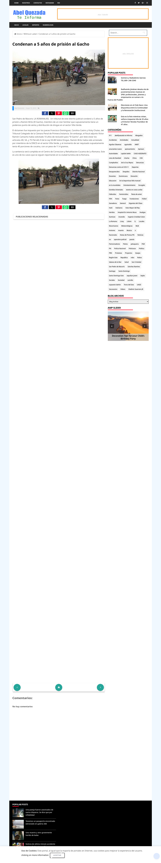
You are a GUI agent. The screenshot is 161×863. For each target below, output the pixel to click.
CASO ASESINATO (140, 153)
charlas (126, 158)
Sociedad (121, 280)
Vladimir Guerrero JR (135, 289)
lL (135, 221)
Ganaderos (113, 203)
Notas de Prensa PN (127, 235)
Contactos (37, 3)
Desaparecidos (114, 172)
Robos (139, 257)
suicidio (130, 280)
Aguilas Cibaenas (115, 144)
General (123, 203)
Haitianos (119, 208)
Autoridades (113, 153)
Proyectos (128, 253)
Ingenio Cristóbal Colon (136, 217)
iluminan (112, 217)
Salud (127, 262)
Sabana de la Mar (115, 262)
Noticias (140, 235)
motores (112, 230)
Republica (124, 257)
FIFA (110, 199)
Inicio (16, 25)
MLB (137, 226)
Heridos (112, 212)
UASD (139, 285)
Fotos (117, 199)
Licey (122, 221)
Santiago (112, 271)
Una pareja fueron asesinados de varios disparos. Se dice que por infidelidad (39, 812)
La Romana (113, 221)
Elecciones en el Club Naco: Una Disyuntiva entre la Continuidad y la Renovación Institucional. (134, 108)
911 (110, 135)
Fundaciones (134, 199)
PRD (110, 253)
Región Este (113, 257)
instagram (50, 3)
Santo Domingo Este (116, 276)
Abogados (139, 135)
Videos (122, 289)
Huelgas (143, 212)
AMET (137, 144)
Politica (141, 248)
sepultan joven (132, 276)
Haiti (110, 208)
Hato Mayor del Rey (133, 208)
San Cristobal (136, 262)
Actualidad (135, 140)
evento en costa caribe (134, 190)
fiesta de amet (136, 194)
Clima (134, 158)
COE (141, 158)
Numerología (48, 25)
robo (132, 257)
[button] (45, 113)
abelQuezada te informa (123, 135)
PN (110, 248)
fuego (124, 199)
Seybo (142, 276)
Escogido (141, 185)
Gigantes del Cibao (135, 203)
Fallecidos (112, 194)
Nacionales (113, 235)
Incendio (121, 217)
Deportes (35, 25)
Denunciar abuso (68, 806)
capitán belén (126, 153)
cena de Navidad (115, 158)
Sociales (112, 280)
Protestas (118, 253)
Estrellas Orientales (116, 190)
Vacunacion (113, 289)
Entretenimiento (129, 185)
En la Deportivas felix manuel (129, 181)
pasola (132, 239)
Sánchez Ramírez (134, 267)
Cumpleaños (113, 163)
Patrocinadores (114, 244)
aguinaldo (128, 144)
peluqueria (135, 244)
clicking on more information (35, 855)
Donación (134, 176)
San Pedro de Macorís (117, 267)
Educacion (112, 181)
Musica (129, 230)
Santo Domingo (124, 271)
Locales (25, 25)
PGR (143, 244)
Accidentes (113, 140)
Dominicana (123, 176)
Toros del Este (129, 285)
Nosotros (26, 3)
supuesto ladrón (115, 285)
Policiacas (132, 248)
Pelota (125, 244)
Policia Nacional (120, 248)
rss (58, 3)
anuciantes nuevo (115, 149)
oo (110, 239)
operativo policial (120, 239)
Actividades (124, 140)
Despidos (126, 172)
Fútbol (144, 199)
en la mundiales (114, 185)
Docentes (112, 176)
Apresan (141, 149)
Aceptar (57, 855)
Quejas (137, 253)
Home (16, 3)
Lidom (129, 221)
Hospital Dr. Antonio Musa (127, 212)
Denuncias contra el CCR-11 (119, 167)
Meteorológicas (126, 226)
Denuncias (140, 163)
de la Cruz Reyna (127, 163)
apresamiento (130, 149)
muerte (121, 230)
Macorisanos (113, 226)
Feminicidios (123, 194)
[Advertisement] (58, 782)
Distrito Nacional (139, 172)
